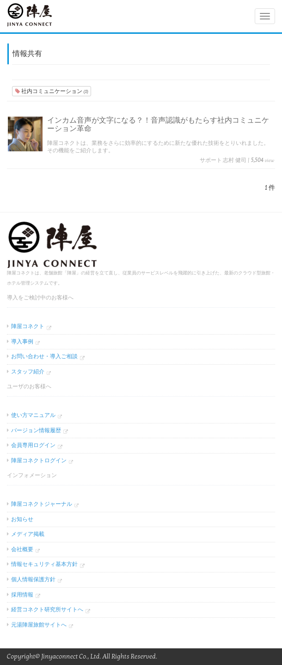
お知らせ (22, 519)
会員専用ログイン (33, 445)
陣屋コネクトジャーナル (41, 504)
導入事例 (22, 341)
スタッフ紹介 (27, 371)
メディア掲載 (27, 534)
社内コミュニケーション (51, 91)
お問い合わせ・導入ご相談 (44, 356)
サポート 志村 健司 (223, 160)
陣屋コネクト (27, 326)
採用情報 (22, 594)
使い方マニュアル (33, 415)
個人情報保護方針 (33, 579)
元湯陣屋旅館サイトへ (39, 624)
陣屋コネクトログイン (39, 460)
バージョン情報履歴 (36, 430)
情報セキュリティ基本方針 (44, 564)
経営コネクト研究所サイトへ (47, 609)
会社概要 (22, 549)
